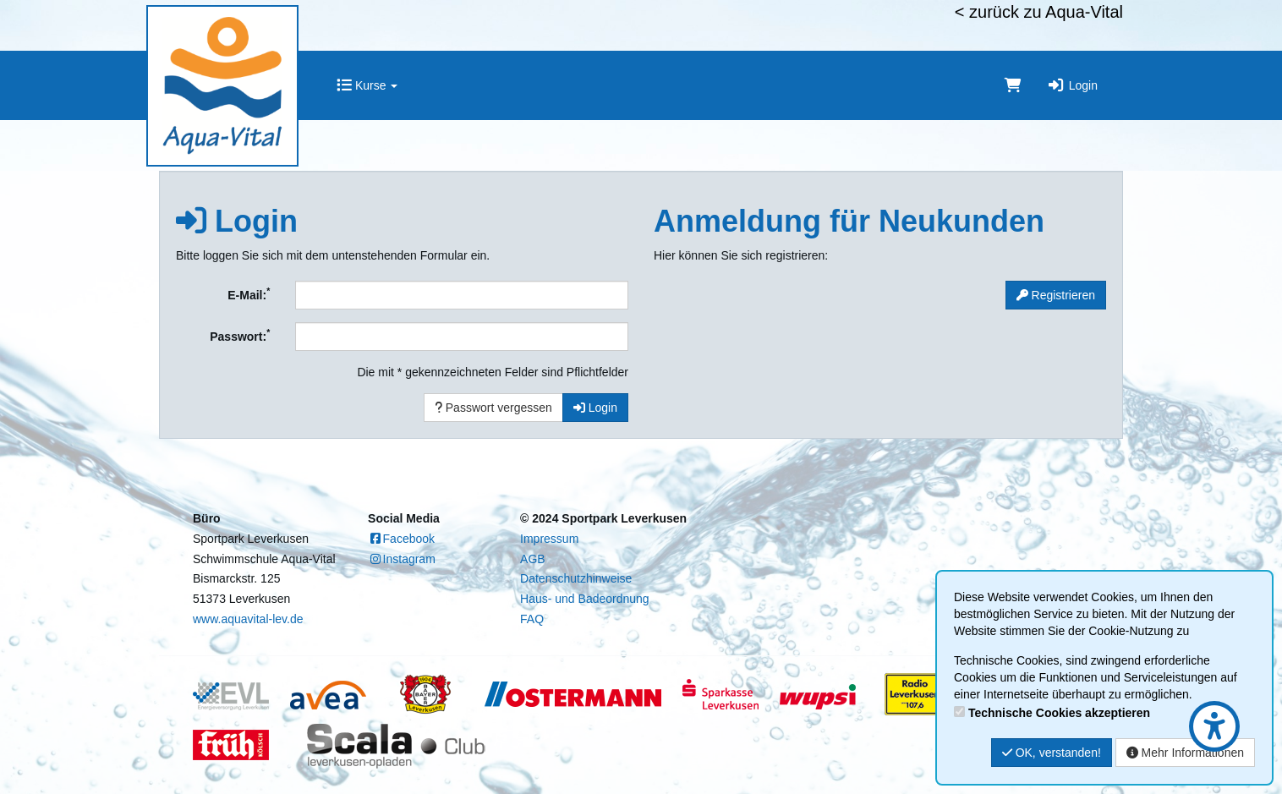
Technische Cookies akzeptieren (1059, 713)
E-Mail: (248, 293)
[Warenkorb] (1013, 85)
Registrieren (1055, 295)
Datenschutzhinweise (576, 578)
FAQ (532, 619)
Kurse (367, 85)
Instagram (402, 559)
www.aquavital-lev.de (248, 619)
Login (1072, 85)
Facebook (401, 538)
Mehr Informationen (1185, 752)
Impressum (549, 538)
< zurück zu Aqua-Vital (1039, 12)
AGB (532, 559)
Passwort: (240, 334)
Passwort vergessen (493, 407)
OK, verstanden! (1051, 752)
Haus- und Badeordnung (584, 598)
